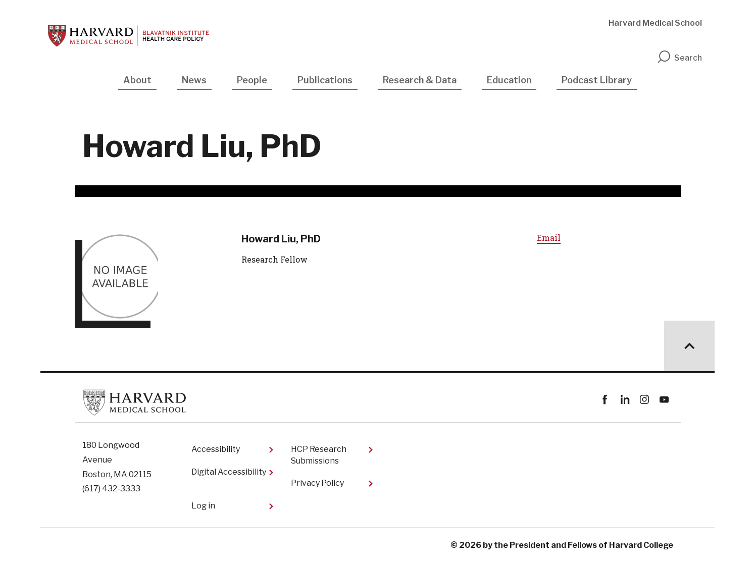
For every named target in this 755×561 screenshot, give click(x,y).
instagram (644, 400)
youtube (664, 400)
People (252, 80)
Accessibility (215, 449)
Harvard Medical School (655, 23)
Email (549, 237)
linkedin (625, 400)
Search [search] (679, 57)
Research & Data (420, 80)
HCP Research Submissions (318, 454)
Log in (203, 506)
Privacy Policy (317, 483)
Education (509, 80)
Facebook (605, 400)
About (137, 80)
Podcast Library (597, 80)
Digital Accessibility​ (228, 472)
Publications (325, 80)
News (194, 80)
